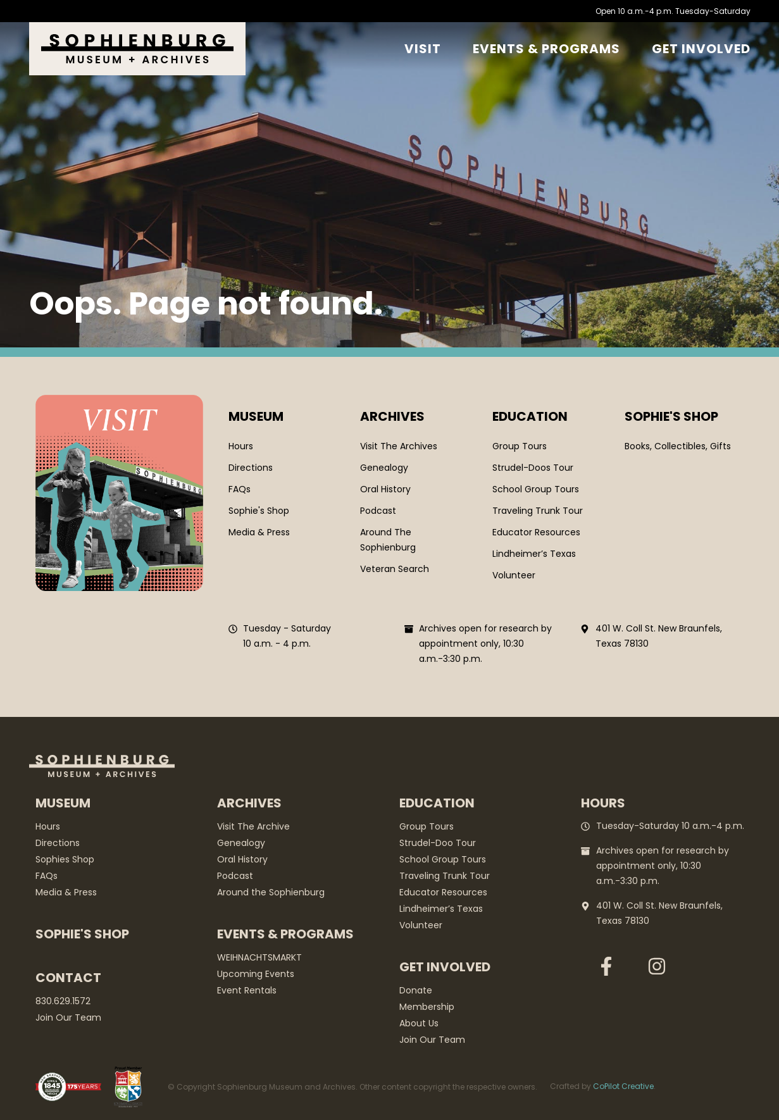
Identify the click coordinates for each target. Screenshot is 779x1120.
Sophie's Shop (82, 934)
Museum (256, 416)
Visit (422, 49)
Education (530, 416)
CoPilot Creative (623, 1086)
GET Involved (701, 49)
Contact (68, 977)
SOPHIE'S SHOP (671, 416)
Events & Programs (546, 49)
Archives (392, 416)
